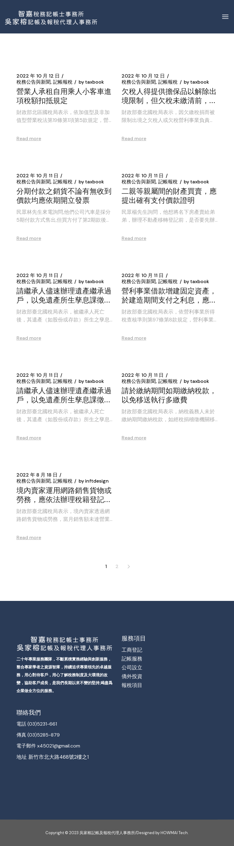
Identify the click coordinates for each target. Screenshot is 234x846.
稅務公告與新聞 (33, 82)
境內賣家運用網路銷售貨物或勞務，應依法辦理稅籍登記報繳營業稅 (64, 494)
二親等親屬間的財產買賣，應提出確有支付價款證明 (169, 195)
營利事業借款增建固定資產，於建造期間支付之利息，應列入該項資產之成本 (169, 295)
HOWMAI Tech (174, 832)
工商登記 (132, 650)
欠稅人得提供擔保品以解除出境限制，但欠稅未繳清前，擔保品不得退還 (169, 95)
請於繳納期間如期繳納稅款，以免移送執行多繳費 (169, 395)
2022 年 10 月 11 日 (37, 176)
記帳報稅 (63, 82)
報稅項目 (132, 685)
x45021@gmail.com (58, 746)
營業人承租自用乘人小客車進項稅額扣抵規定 (64, 95)
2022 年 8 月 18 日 (37, 475)
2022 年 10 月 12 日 (38, 76)
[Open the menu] (225, 17)
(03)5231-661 (42, 724)
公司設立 (132, 667)
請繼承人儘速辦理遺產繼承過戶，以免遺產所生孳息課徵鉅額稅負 (64, 295)
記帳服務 (132, 658)
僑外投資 (132, 676)
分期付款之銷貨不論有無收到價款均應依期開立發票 (64, 195)
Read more (28, 138)
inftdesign (94, 481)
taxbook (91, 82)
